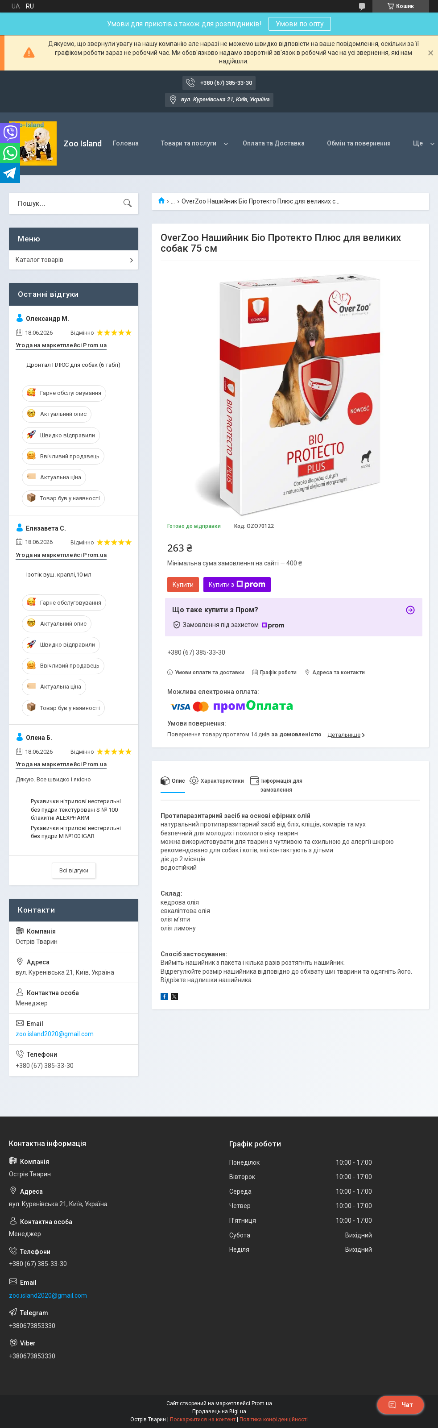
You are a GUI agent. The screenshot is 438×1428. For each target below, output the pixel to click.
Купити (183, 584)
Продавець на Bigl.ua (219, 1411)
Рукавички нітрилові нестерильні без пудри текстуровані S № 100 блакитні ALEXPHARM (76, 809)
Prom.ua (262, 1403)
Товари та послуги (188, 143)
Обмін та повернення (359, 143)
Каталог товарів (39, 259)
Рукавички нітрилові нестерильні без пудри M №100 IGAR (76, 832)
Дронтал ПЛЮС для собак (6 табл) (73, 364)
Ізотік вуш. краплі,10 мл (58, 574)
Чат (400, 1405)
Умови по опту (300, 24)
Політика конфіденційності (274, 1419)
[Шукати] (127, 203)
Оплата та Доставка (274, 143)
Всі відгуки (73, 870)
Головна (126, 143)
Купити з (237, 585)
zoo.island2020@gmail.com (55, 1034)
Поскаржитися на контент (203, 1419)
